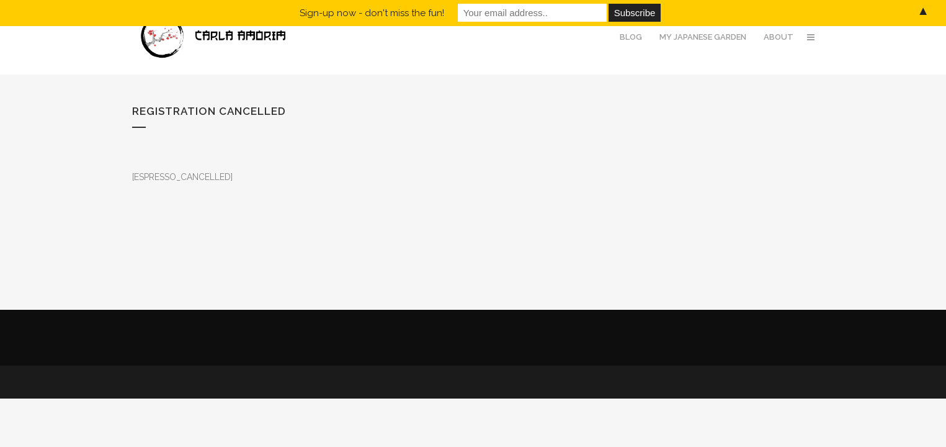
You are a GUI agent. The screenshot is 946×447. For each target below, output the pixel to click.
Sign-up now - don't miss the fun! (372, 13)
